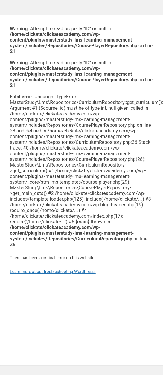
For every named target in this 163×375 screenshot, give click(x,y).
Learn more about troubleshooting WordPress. (53, 271)
